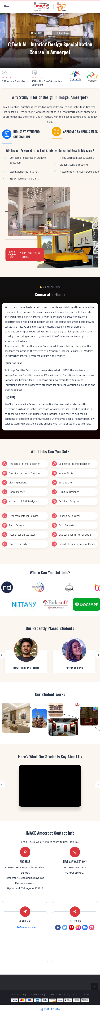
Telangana (61, 33)
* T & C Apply (82, 994)
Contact (36, 33)
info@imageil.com (25, 927)
